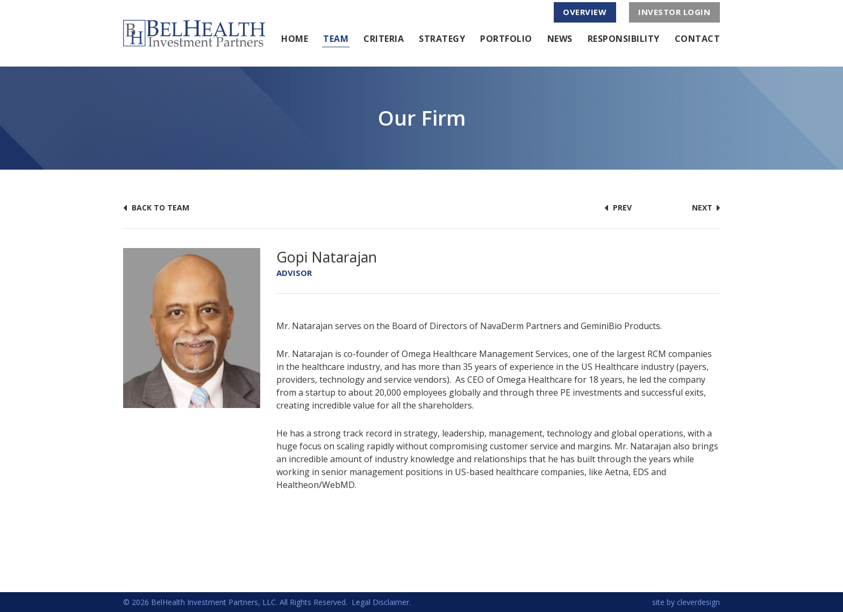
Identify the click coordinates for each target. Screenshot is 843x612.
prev (618, 207)
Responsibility (624, 39)
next (706, 207)
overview (584, 11)
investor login (674, 11)
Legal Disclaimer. (381, 602)
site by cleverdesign (686, 602)
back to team (156, 207)
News (560, 39)
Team (335, 39)
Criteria (383, 39)
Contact (697, 39)
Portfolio (506, 39)
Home (294, 39)
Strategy (442, 39)
